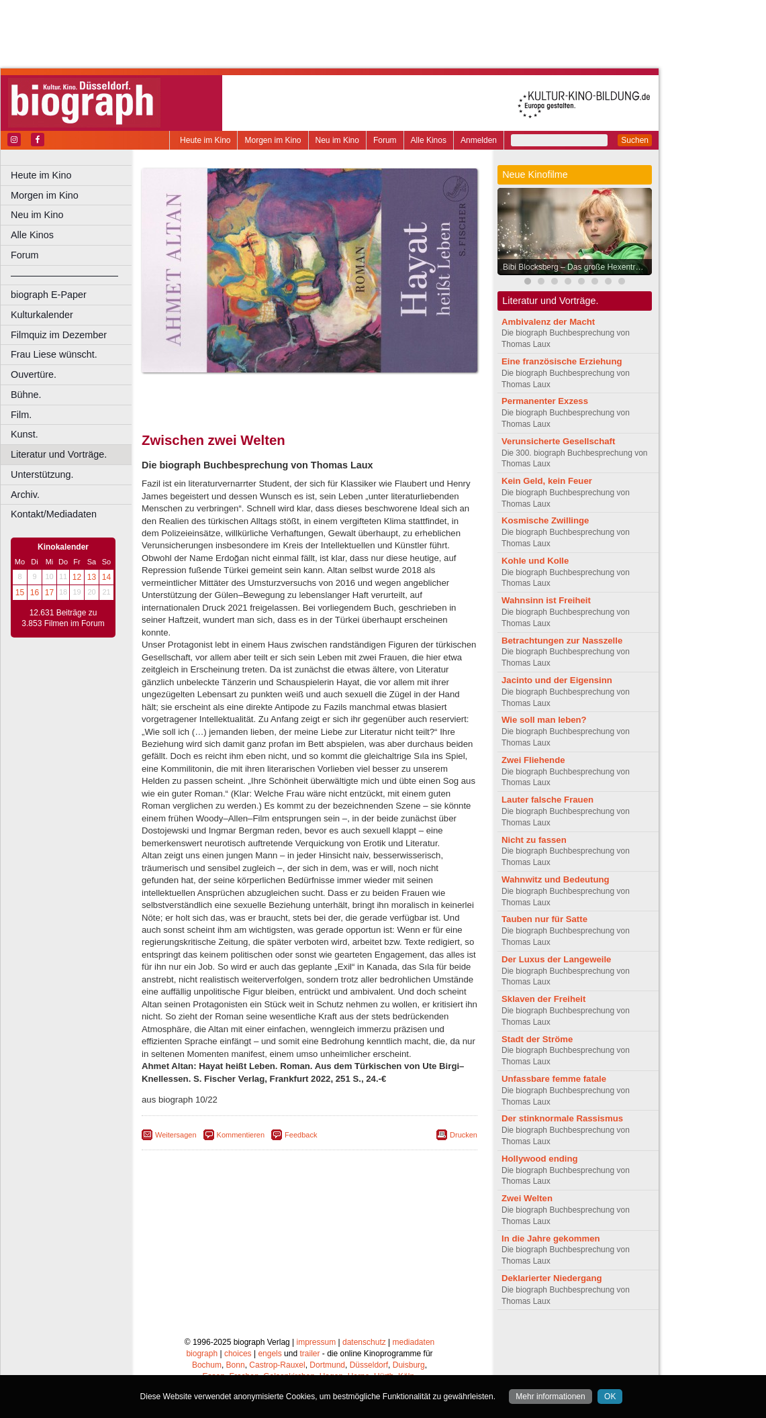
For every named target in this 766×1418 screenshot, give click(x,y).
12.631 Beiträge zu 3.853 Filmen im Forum (62, 618)
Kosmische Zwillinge (545, 520)
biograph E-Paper (49, 294)
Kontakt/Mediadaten (54, 514)
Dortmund (327, 1365)
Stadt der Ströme (537, 1039)
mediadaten (414, 1342)
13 (91, 577)
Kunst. (24, 434)
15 (19, 592)
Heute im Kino (205, 140)
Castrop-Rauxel (277, 1365)
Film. (21, 414)
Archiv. (25, 494)
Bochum (207, 1365)
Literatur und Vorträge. (59, 454)
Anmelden (479, 140)
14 (106, 577)
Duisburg (409, 1365)
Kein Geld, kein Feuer (546, 481)
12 (77, 577)
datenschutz (364, 1342)
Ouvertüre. (33, 374)
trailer (309, 1353)
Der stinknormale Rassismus (562, 1118)
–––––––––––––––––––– (64, 275)
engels (269, 1353)
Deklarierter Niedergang (551, 1278)
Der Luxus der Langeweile (556, 959)
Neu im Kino (337, 140)
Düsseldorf (369, 1365)
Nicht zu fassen (534, 840)
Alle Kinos (428, 140)
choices (238, 1353)
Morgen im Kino (272, 140)
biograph (202, 1353)
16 (34, 592)
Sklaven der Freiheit (543, 999)
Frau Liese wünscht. (54, 354)
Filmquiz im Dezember (59, 335)
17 (49, 592)
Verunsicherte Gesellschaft (558, 441)
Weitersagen (176, 1135)
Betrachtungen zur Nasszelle (561, 641)
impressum (316, 1342)
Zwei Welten (527, 1198)
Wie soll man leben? (544, 720)
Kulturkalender (42, 314)
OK (610, 1396)
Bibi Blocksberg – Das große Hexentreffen (578, 267)
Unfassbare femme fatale (553, 1079)
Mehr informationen (550, 1396)
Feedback (301, 1135)
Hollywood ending (539, 1159)
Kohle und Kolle (535, 561)
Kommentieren (241, 1135)
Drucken (463, 1135)
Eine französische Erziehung (561, 361)
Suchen (635, 140)
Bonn (235, 1365)
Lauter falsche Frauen (547, 800)
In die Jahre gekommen (550, 1238)
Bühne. (26, 394)
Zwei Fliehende (533, 760)
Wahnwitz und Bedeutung (555, 879)
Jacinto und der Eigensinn (556, 680)
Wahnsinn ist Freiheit (546, 600)
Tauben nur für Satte (544, 919)
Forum (385, 140)
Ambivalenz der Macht (548, 322)
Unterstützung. (42, 474)
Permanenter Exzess (544, 401)
